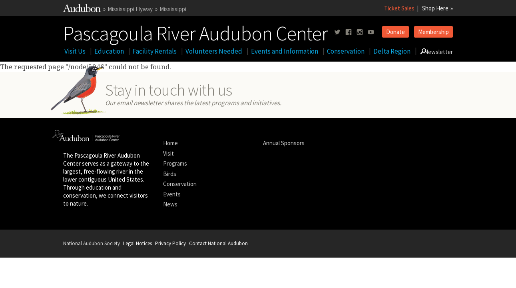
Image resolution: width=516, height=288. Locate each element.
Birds (169, 174)
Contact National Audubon (218, 243)
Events (172, 194)
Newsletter (438, 52)
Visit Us (75, 51)
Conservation (346, 51)
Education (109, 51)
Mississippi (172, 9)
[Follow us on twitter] (337, 32)
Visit (168, 153)
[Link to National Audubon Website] (82, 10)
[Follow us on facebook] (349, 32)
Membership (433, 32)
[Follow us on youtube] (371, 32)
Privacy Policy (170, 243)
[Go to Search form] (423, 51)
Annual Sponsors (284, 143)
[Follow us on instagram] (360, 32)
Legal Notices (137, 243)
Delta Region (391, 51)
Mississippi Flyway (130, 9)
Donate (395, 32)
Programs (175, 163)
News (170, 204)
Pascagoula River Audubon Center (195, 31)
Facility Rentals (155, 51)
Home (170, 143)
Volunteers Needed (213, 51)
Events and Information (284, 51)
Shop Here (435, 8)
